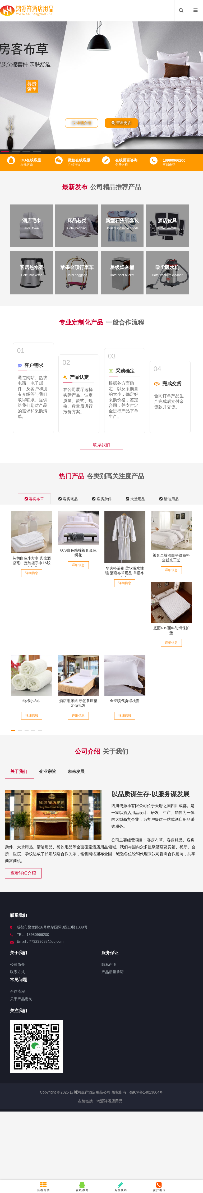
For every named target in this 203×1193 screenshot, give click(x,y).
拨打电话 (159, 1187)
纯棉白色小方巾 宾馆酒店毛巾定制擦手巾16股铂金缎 (32, 563)
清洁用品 (169, 499)
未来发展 (76, 771)
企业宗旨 (48, 771)
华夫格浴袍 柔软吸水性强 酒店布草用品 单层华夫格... (124, 573)
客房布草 (34, 499)
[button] (5, 151)
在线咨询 (82, 1187)
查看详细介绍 (23, 873)
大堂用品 (135, 499)
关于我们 (19, 771)
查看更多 (121, 123)
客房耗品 (68, 499)
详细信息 (31, 573)
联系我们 (101, 445)
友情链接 (85, 1101)
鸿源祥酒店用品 (109, 1101)
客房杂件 (102, 499)
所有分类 (43, 1187)
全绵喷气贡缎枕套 (125, 701)
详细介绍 (81, 123)
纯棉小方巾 (31, 701)
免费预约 (121, 1187)
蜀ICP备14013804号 (145, 1092)
